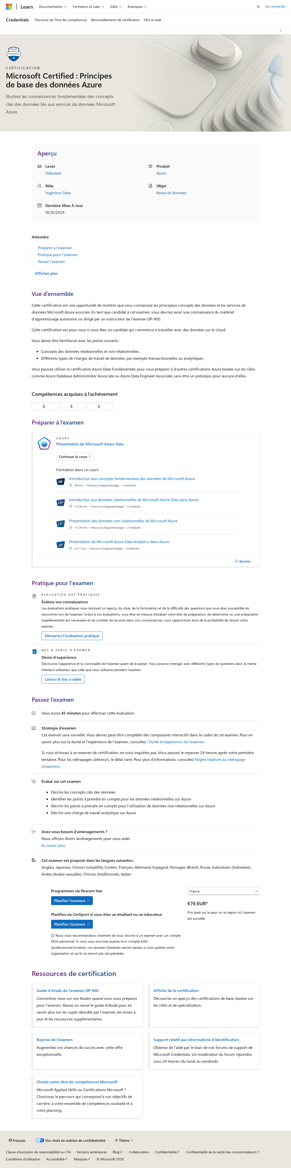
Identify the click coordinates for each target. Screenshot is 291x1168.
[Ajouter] (242, 561)
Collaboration (139, 1152)
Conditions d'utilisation (23, 1159)
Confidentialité (166, 1152)
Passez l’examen (51, 261)
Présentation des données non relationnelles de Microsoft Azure (123, 520)
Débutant (53, 173)
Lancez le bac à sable (63, 679)
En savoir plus (53, 845)
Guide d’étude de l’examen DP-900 (67, 990)
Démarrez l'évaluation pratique (72, 635)
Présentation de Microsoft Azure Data (90, 443)
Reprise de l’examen (54, 1039)
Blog (116, 1152)
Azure (161, 173)
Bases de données (171, 192)
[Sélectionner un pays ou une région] (223, 891)
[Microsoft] (9, 6)
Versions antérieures (92, 1152)
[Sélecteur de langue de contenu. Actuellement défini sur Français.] (17, 1140)
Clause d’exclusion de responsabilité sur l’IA (38, 1152)
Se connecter (275, 6)
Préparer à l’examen (55, 247)
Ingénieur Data (57, 192)
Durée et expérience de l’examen (176, 741)
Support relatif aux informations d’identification (196, 1039)
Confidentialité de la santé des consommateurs (221, 1152)
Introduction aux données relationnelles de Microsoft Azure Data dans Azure (133, 499)
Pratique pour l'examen (57, 254)
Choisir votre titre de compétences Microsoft (77, 1081)
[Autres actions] (281, 30)
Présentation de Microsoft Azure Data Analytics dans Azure (119, 541)
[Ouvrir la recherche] (258, 6)
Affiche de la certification (176, 990)
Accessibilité (55, 1159)
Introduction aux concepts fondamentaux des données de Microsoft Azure (132, 478)
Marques (80, 1159)
